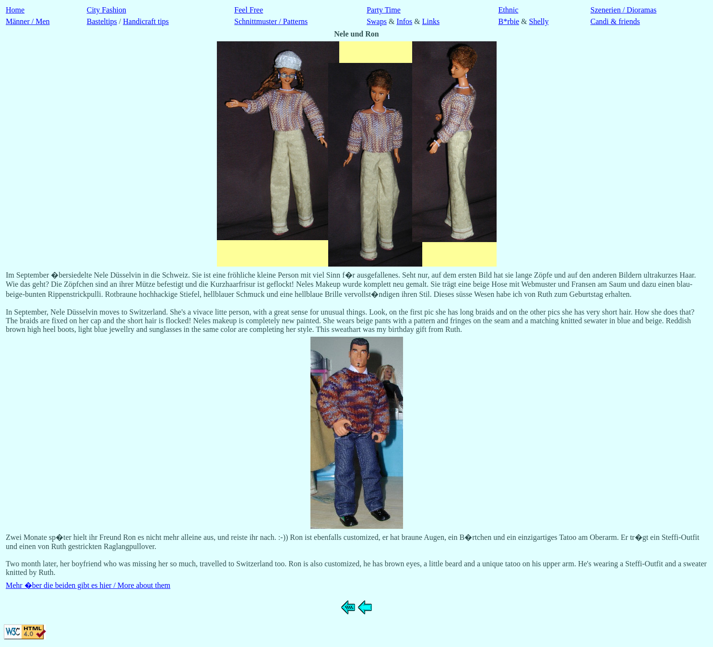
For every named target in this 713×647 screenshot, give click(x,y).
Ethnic (509, 10)
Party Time (384, 10)
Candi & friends (615, 21)
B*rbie (509, 21)
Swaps (377, 21)
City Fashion (106, 10)
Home (15, 10)
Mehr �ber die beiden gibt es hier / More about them (88, 585)
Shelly (539, 21)
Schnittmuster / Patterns (271, 21)
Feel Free (248, 10)
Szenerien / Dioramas (624, 10)
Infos (404, 21)
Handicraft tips (146, 21)
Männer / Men (28, 21)
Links (431, 21)
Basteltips (102, 21)
